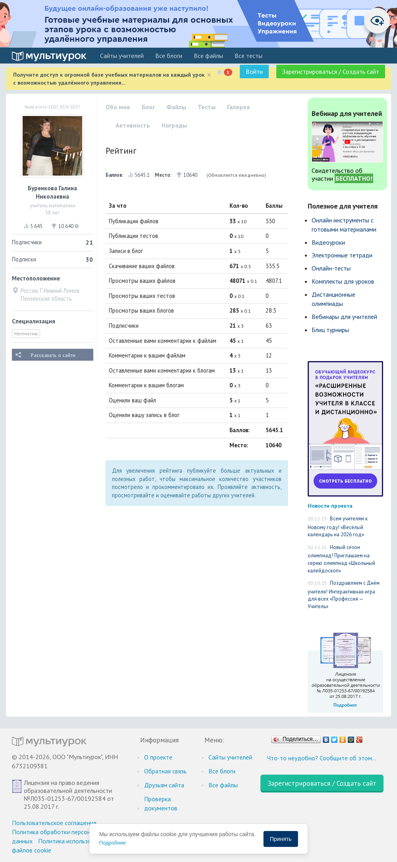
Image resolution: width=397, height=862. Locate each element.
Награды (174, 125)
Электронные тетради (342, 255)
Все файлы (208, 56)
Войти (254, 71)
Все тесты (248, 56)
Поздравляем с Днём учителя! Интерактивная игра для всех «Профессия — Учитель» (344, 595)
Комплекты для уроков (343, 281)
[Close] (209, 75)
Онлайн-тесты (331, 268)
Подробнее (112, 843)
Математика (26, 333)
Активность (133, 125)
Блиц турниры (330, 330)
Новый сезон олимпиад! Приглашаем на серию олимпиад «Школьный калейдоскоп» (341, 559)
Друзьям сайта (164, 785)
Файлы (176, 107)
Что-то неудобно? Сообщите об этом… (321, 758)
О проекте (158, 757)
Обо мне (118, 107)
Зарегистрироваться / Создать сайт (330, 71)
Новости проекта (330, 505)
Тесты (207, 107)
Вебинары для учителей (344, 317)
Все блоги (168, 56)
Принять (281, 839)
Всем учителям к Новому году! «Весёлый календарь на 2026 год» (338, 526)
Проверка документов (160, 803)
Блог (148, 107)
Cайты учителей (122, 56)
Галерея (238, 107)
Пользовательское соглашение (54, 823)
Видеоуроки (328, 242)
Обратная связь (165, 771)
